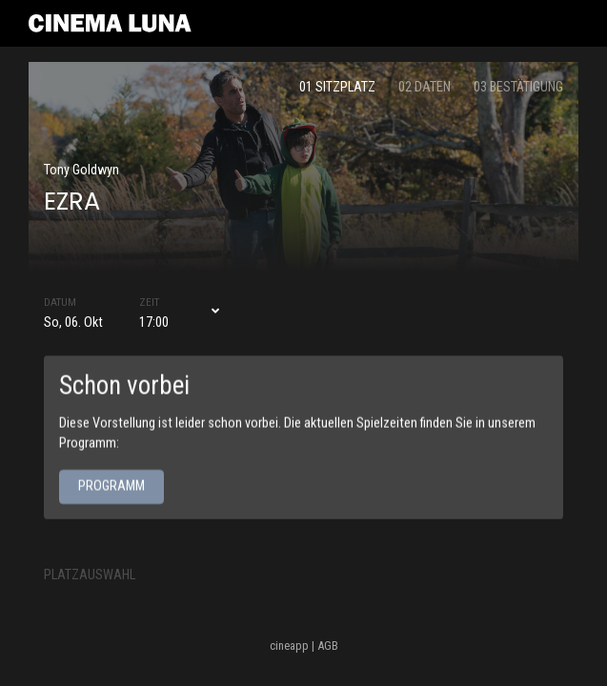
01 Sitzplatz (337, 87)
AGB (327, 645)
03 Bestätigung (518, 87)
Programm (111, 486)
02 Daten (424, 87)
